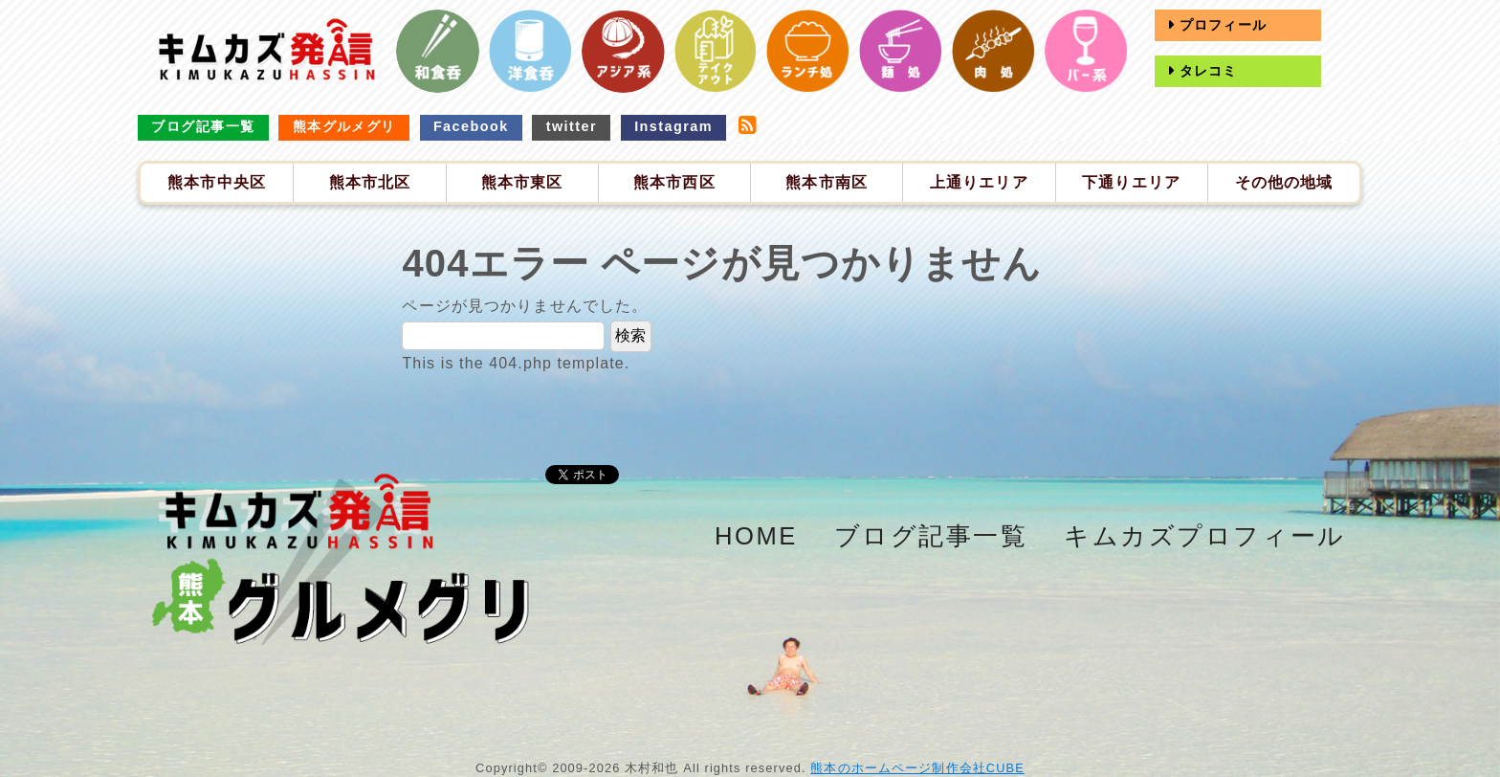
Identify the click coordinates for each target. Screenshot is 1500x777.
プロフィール (1221, 25)
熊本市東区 (522, 182)
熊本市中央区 (216, 182)
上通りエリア (979, 182)
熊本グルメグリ (344, 126)
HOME (756, 535)
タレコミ (1206, 70)
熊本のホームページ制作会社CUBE (917, 768)
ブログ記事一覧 (202, 126)
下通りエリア (1131, 182)
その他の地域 (1284, 182)
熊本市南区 (826, 182)
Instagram (673, 126)
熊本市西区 (674, 182)
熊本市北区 (370, 182)
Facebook (471, 126)
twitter (571, 126)
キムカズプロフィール (1205, 535)
